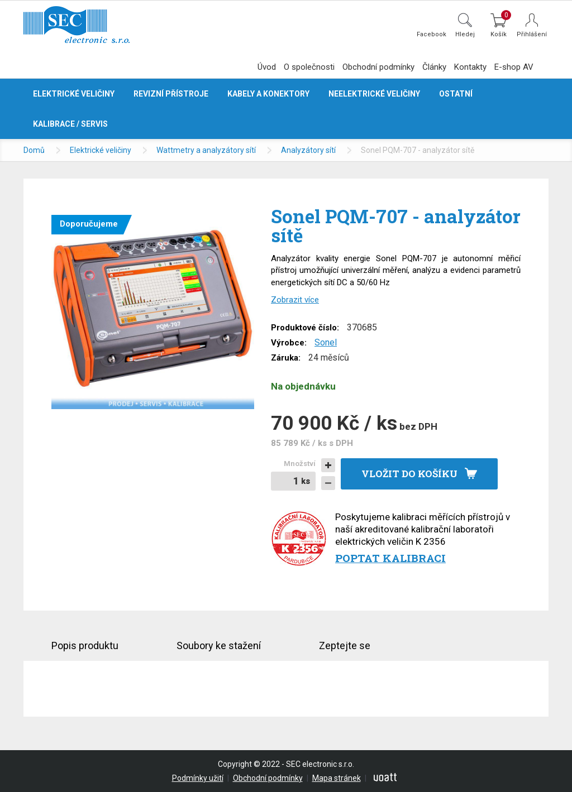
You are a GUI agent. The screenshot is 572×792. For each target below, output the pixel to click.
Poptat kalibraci (390, 558)
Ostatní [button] (456, 93)
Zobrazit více (295, 300)
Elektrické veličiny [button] (74, 93)
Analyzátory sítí (308, 150)
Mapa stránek (336, 778)
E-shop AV (513, 67)
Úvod (267, 67)
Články (434, 67)
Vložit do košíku (409, 473)
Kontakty (470, 67)
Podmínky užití (197, 778)
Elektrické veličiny (100, 150)
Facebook (431, 34)
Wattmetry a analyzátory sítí (206, 150)
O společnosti (309, 67)
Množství (300, 463)
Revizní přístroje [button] (171, 93)
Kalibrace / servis (70, 123)
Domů (34, 150)
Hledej (465, 34)
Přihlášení (532, 34)
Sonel (325, 342)
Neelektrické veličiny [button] (374, 93)
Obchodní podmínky (378, 67)
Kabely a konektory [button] (268, 93)
